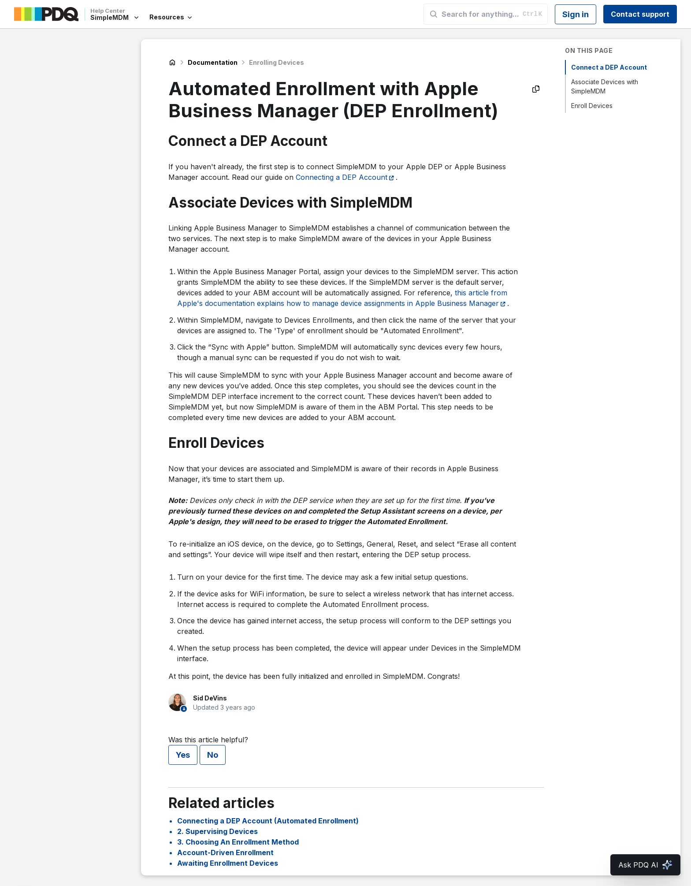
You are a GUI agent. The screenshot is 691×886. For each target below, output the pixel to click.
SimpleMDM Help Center (172, 63)
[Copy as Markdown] (536, 89)
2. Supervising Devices (217, 831)
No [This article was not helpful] (212, 754)
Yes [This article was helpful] (183, 754)
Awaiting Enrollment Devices (227, 863)
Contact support (640, 14)
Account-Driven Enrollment (225, 852)
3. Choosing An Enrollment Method (238, 842)
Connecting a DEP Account (341, 177)
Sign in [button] (575, 14)
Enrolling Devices (276, 62)
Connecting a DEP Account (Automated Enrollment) (268, 820)
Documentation (213, 62)
